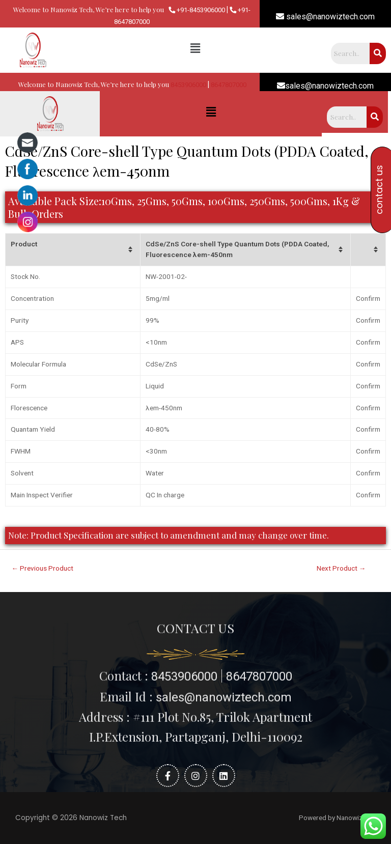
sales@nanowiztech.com (325, 16)
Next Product (341, 568)
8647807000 (228, 85)
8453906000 (188, 85)
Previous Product (43, 568)
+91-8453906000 (197, 10)
